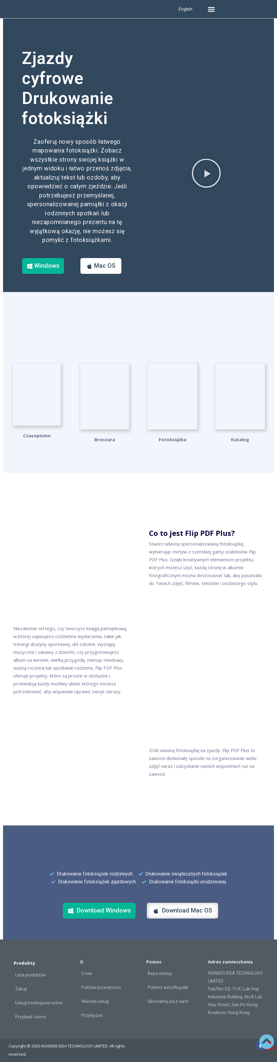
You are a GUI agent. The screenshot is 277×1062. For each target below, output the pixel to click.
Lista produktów (30, 971)
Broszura (104, 436)
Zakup (21, 985)
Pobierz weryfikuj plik (168, 983)
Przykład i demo (30, 1013)
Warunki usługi (95, 997)
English (185, 9)
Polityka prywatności (101, 983)
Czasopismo (37, 436)
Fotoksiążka (172, 436)
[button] (211, 9)
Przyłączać (92, 1011)
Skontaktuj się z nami (168, 997)
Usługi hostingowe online (39, 999)
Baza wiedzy (160, 969)
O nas (86, 969)
